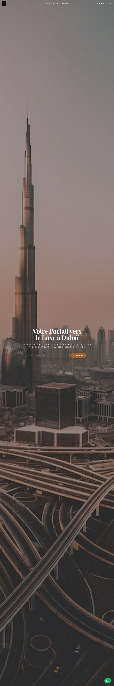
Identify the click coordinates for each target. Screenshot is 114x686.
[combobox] (101, 3)
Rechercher (78, 355)
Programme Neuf (62, 3)
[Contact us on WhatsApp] (107, 680)
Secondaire (50, 3)
